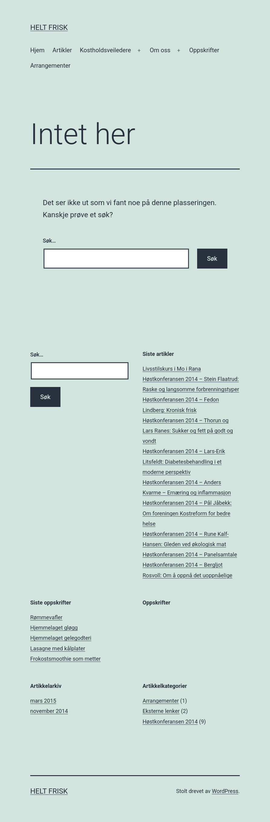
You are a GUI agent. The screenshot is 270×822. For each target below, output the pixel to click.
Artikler (62, 50)
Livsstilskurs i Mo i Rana (172, 369)
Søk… (49, 240)
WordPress (225, 791)
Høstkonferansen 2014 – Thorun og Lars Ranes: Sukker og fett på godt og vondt (188, 430)
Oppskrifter (204, 50)
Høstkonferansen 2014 (170, 721)
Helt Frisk (49, 27)
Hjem (37, 50)
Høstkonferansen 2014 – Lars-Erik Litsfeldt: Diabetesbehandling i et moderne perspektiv (184, 461)
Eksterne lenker (161, 711)
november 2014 (49, 711)
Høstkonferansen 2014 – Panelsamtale (190, 554)
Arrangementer (50, 65)
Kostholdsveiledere (105, 50)
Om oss (160, 50)
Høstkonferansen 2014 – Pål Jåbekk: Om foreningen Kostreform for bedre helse (187, 513)
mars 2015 (43, 701)
